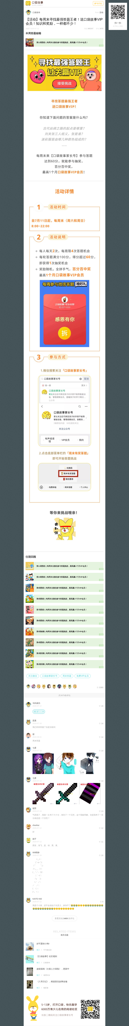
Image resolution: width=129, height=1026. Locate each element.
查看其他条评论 (64, 918)
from (97, 12)
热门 (38, 950)
